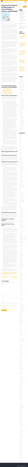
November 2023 (22, 123)
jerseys (21, 287)
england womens (22, 242)
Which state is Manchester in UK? (7, 90)
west (20, 446)
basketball (21, 184)
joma (20, 289)
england (21, 235)
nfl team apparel (22, 345)
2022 (20, 151)
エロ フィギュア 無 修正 (22, 42)
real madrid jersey (22, 382)
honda (21, 272)
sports (21, 415)
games (21, 259)
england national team (23, 239)
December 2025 (22, 84)
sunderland (21, 418)
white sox (21, 452)
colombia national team (23, 226)
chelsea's (21, 215)
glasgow (21, 261)
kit (20, 292)
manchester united (22, 320)
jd (20, 286)
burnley (21, 198)
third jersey (21, 424)
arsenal (21, 165)
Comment (2, 284)
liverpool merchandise (22, 309)
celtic (20, 204)
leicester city (21, 300)
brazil (21, 192)
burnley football (22, 201)
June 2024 (21, 112)
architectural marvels (5, 272)
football (21, 253)
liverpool (21, 303)
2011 (20, 139)
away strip (21, 176)
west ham (21, 447)
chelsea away (21, 209)
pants (21, 360)
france (21, 256)
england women (22, 241)
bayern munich (22, 187)
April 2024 (21, 115)
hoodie (21, 273)
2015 (20, 142)
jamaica (21, 284)
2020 (20, 148)
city (20, 218)
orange (21, 354)
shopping (21, 401)
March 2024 (21, 117)
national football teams (23, 334)
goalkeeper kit (22, 264)
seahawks (21, 393)
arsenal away (21, 167)
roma (20, 387)
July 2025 (21, 92)
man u (21, 315)
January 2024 (22, 120)
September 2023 (22, 126)
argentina (21, 164)
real (20, 379)
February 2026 (22, 81)
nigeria (21, 346)
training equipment (22, 430)
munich (21, 332)
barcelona (21, 179)
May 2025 (21, 95)
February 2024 (22, 118)
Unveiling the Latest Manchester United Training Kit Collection (22, 45)
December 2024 (22, 103)
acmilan (21, 159)
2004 (21, 134)
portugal (21, 365)
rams (20, 374)
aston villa (21, 170)
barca (21, 178)
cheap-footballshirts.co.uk (7, 2)
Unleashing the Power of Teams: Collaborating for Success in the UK (5, 277)
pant (20, 359)
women (21, 455)
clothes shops (21, 223)
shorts (21, 402)
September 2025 (22, 89)
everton (21, 244)
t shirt (21, 419)
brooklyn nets (21, 196)
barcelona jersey (22, 181)
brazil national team (22, 193)
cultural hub (10, 272)
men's (21, 326)
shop (20, 399)
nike (20, 348)
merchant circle (21, 50)
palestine (21, 357)
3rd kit (21, 153)
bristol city (21, 195)
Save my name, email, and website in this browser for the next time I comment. (9, 306)
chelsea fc (21, 212)
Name (2, 293)
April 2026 (21, 78)
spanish (21, 410)
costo (20, 229)
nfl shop (21, 343)
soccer (21, 404)
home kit (21, 270)
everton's (21, 245)
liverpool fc (21, 306)
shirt (20, 396)
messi (21, 328)
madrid (21, 312)
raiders (21, 373)
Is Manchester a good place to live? (7, 91)
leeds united (21, 298)
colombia (21, 224)
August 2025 (21, 90)
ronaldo (21, 388)
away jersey (21, 173)
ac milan (21, 156)
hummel (21, 278)
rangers (21, 376)
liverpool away (22, 304)
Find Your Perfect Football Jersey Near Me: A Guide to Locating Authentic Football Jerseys (22, 52)
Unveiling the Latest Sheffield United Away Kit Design (22, 24)
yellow (21, 458)
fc (20, 247)
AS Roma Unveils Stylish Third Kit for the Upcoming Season (22, 20)
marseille (21, 323)
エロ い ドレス (21, 59)
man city (21, 314)
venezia (21, 441)
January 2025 (22, 101)
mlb (20, 331)
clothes (21, 221)
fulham (21, 258)
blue (20, 190)
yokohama (21, 460)
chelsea (21, 207)
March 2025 (21, 98)
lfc (20, 301)
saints (21, 390)
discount (21, 232)
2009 (20, 137)
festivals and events (14, 272)
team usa (21, 421)
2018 (20, 145)
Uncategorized (22, 435)
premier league (22, 368)
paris (20, 362)
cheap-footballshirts (5, 21)
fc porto (21, 250)
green (21, 267)
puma (21, 371)
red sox (21, 385)
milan (21, 329)
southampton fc (22, 407)
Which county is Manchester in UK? (7, 89)
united (21, 438)
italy (20, 281)
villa (20, 444)
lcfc (20, 295)
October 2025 (22, 87)
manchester (21, 318)
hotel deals (21, 275)
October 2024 (22, 106)
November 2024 (22, 104)
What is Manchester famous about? (7, 93)
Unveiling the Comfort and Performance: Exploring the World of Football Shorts (13, 277)
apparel (21, 162)
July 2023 (21, 129)
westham (21, 449)
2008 (20, 136)
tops (20, 427)
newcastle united (22, 340)
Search (20, 4)
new (20, 337)
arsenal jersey (22, 168)
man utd (21, 317)
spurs (20, 416)
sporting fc (21, 413)
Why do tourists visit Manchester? (7, 88)
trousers (21, 432)
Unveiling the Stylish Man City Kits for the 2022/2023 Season (22, 17)
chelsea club (21, 210)
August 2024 (21, 109)
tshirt (20, 433)
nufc (20, 351)
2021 (20, 150)
